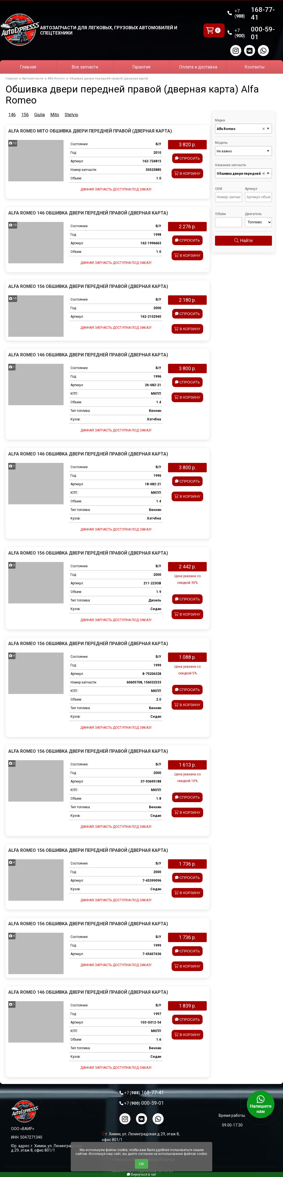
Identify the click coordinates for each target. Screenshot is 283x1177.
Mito (54, 114)
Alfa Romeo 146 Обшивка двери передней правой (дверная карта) (88, 213)
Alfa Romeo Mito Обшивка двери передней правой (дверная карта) (90, 131)
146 (12, 114)
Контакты (255, 67)
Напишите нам (260, 1104)
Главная (28, 67)
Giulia (39, 114)
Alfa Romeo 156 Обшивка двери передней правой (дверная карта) (88, 286)
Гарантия (141, 67)
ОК (141, 1164)
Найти (243, 240)
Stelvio (71, 114)
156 (25, 114)
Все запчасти (85, 67)
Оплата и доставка (198, 67)
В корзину (187, 173)
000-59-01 (255, 33)
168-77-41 (255, 13)
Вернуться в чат (141, 1174)
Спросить (187, 158)
